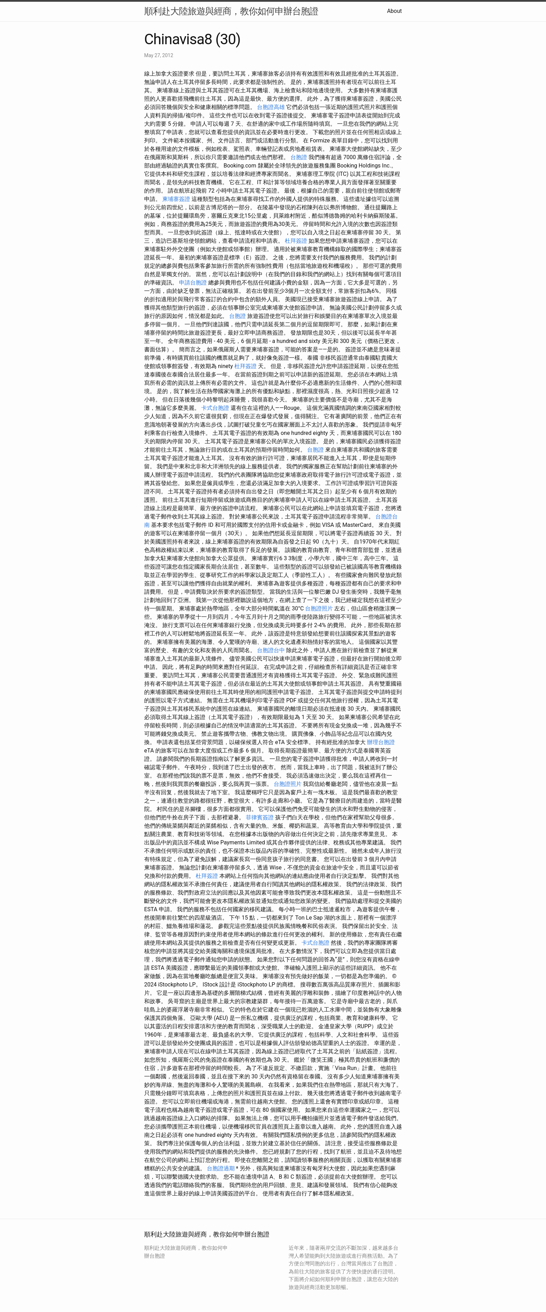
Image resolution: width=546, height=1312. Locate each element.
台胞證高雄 (271, 107)
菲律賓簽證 (260, 817)
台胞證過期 (221, 1168)
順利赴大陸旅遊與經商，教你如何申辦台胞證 (231, 11)
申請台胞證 (193, 282)
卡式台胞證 (215, 408)
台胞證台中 (271, 650)
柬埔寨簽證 (176, 199)
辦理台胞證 (381, 742)
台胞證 (298, 157)
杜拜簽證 (296, 240)
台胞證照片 (319, 608)
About (394, 11)
